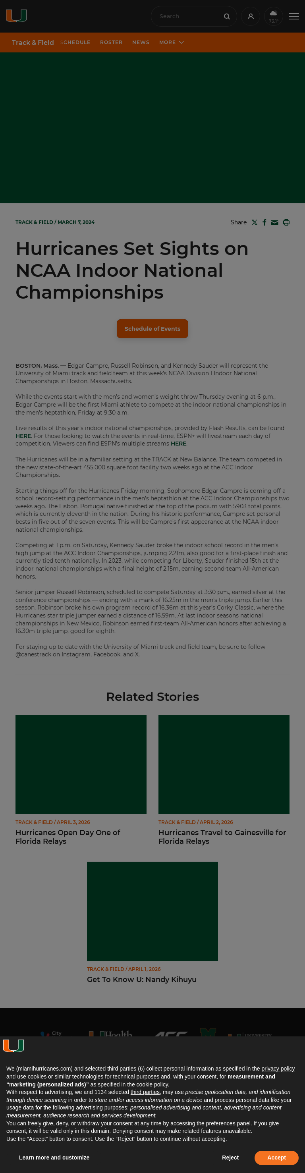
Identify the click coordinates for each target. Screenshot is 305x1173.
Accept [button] (276, 1157)
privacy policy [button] (278, 1068)
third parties (145, 1092)
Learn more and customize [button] (54, 1157)
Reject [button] (230, 1157)
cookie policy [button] (152, 1084)
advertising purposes (101, 1107)
